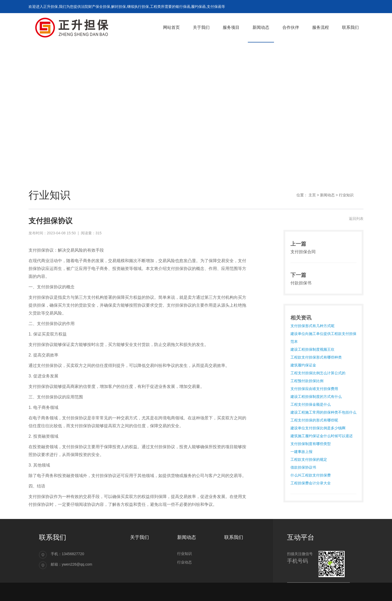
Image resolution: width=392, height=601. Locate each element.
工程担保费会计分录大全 (310, 483)
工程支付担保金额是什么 (310, 404)
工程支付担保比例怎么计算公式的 (317, 373)
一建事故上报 (301, 452)
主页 (312, 195)
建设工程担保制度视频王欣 (312, 349)
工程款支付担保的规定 (308, 459)
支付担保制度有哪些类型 (310, 444)
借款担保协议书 (303, 467)
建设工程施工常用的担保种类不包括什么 (323, 412)
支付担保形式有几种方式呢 (312, 326)
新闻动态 (327, 195)
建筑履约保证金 (303, 365)
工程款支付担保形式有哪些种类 (316, 357)
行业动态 (184, 562)
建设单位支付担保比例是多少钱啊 (317, 428)
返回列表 (356, 218)
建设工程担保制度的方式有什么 (316, 396)
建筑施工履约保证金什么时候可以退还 (321, 436)
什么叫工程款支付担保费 (310, 475)
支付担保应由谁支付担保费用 (314, 389)
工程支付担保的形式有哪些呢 (314, 420)
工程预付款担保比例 (306, 381)
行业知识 (346, 195)
